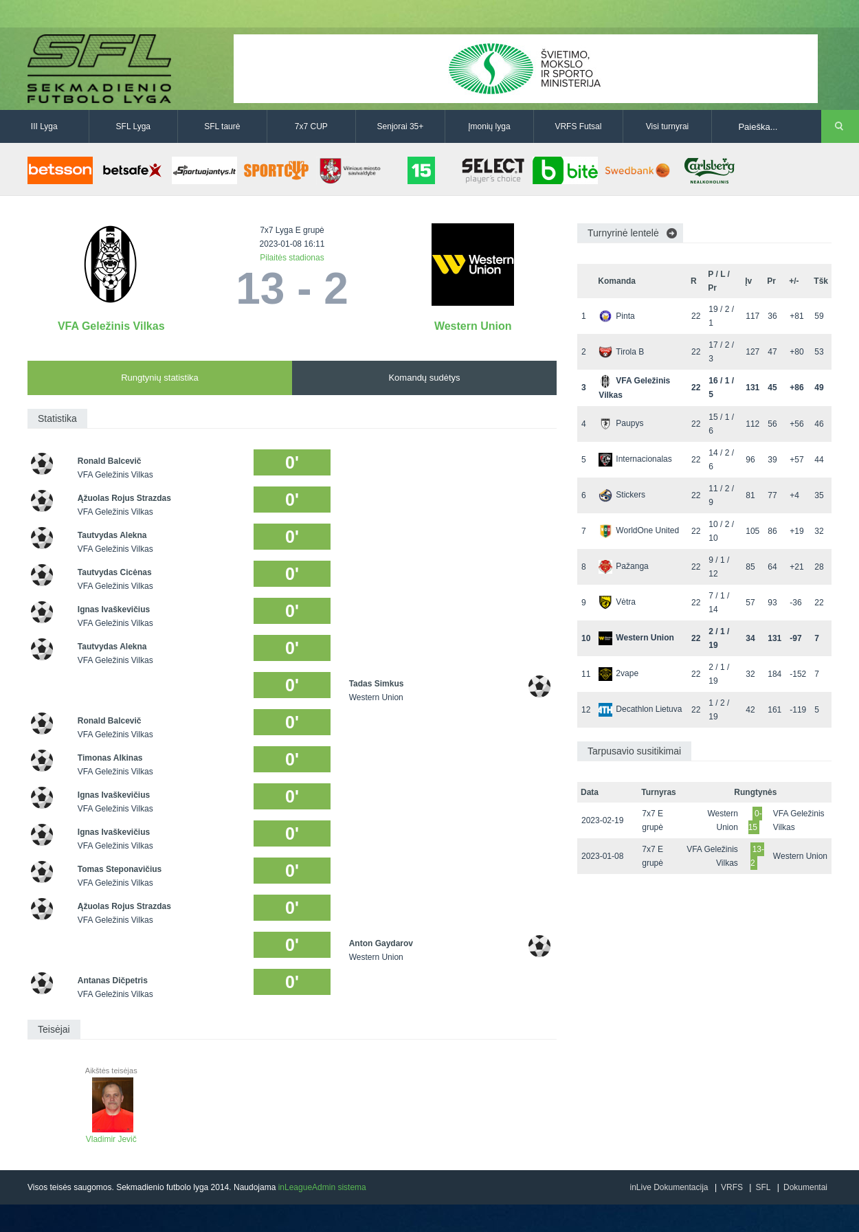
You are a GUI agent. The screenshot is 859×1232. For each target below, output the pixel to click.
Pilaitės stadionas (292, 257)
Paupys (621, 423)
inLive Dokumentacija (668, 1187)
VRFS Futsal (578, 126)
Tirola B (621, 352)
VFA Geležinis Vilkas (111, 326)
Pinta (616, 316)
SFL (762, 1187)
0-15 (755, 820)
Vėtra (617, 602)
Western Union (473, 326)
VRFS (732, 1187)
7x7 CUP (311, 126)
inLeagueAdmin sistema (322, 1187)
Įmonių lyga (489, 126)
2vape (618, 673)
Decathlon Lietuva (640, 709)
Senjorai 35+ (400, 126)
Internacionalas (635, 459)
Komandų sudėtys (424, 377)
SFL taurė (222, 126)
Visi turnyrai (667, 126)
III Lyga (44, 126)
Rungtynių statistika (160, 377)
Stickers (622, 495)
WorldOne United (639, 530)
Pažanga (623, 566)
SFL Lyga (133, 126)
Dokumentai (805, 1187)
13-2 (757, 856)
